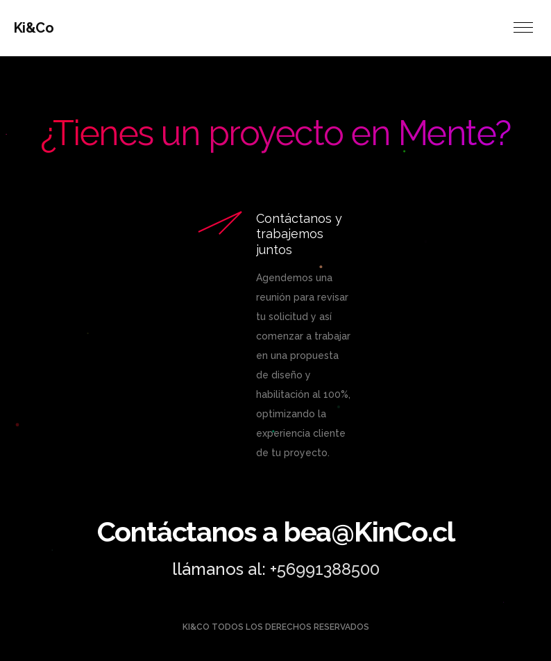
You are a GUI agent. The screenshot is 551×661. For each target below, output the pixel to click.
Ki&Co (33, 27)
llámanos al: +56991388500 (276, 569)
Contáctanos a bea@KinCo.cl (276, 531)
